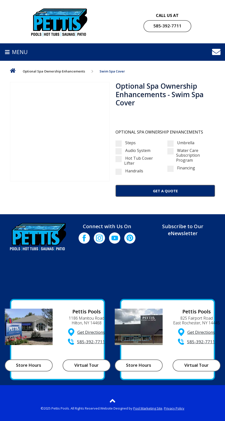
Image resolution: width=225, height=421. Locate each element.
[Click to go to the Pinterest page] (129, 238)
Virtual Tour (86, 365)
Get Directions (91, 332)
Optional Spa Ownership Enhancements (54, 71)
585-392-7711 (167, 26)
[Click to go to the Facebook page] (84, 238)
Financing (181, 168)
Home (13, 71)
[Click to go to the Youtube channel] (114, 238)
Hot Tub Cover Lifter (134, 160)
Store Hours (28, 365)
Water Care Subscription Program (183, 155)
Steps (125, 142)
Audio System (132, 150)
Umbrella (180, 142)
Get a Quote (165, 190)
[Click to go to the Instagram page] (99, 238)
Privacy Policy (174, 408)
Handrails (129, 171)
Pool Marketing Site (147, 408)
